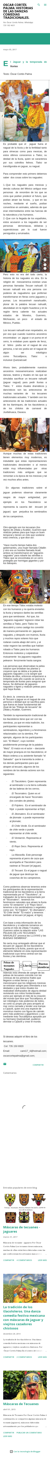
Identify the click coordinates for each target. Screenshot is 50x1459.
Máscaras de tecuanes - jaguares (21, 1229)
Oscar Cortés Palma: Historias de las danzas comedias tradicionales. (18, 11)
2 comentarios (24, 1357)
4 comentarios (24, 1260)
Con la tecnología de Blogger (25, 1451)
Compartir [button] (38, 1065)
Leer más (42, 1260)
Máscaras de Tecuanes (21, 1404)
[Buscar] (38, 4)
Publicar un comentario (29, 1432)
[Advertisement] (25, 1161)
